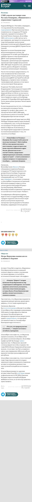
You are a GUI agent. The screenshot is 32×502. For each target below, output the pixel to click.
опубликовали (9, 38)
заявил (22, 341)
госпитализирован (10, 308)
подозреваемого (6, 30)
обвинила (16, 167)
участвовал (21, 373)
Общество (4, 253)
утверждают (8, 179)
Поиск (25, 6)
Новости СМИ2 (4, 250)
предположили (11, 318)
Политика (4, 13)
